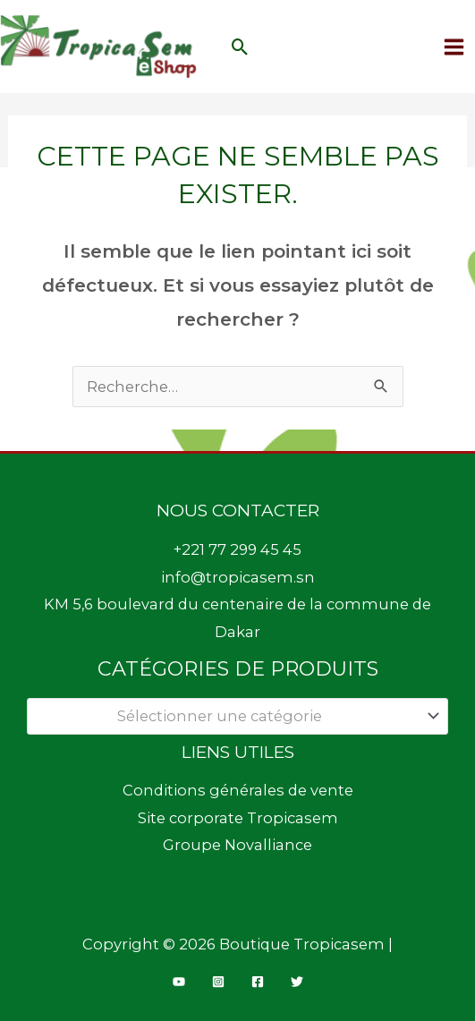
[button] (240, 47)
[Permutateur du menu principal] (453, 46)
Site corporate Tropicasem (238, 818)
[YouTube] (179, 981)
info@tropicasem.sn (238, 577)
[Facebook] (257, 981)
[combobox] (237, 716)
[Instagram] (218, 981)
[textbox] (228, 716)
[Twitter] (297, 981)
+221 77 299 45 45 (237, 549)
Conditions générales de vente (238, 790)
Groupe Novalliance (237, 845)
